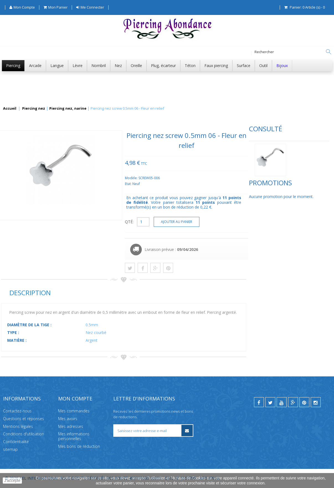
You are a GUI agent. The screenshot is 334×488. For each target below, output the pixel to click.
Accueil (9, 108)
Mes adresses (70, 426)
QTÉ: (212, 221)
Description (112, 292)
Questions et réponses (23, 418)
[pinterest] (304, 402)
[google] (293, 402)
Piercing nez (33, 108)
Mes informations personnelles (73, 436)
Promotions (22, 202)
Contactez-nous (17, 410)
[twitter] (270, 402)
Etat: (211, 183)
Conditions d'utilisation (23, 433)
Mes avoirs (67, 418)
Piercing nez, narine (67, 108)
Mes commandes (73, 410)
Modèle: (214, 178)
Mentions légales (18, 426)
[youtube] (282, 402)
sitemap (10, 449)
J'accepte (12, 480)
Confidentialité (16, 441)
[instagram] (316, 402)
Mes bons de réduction (79, 446)
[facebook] (259, 402)
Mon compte (75, 398)
